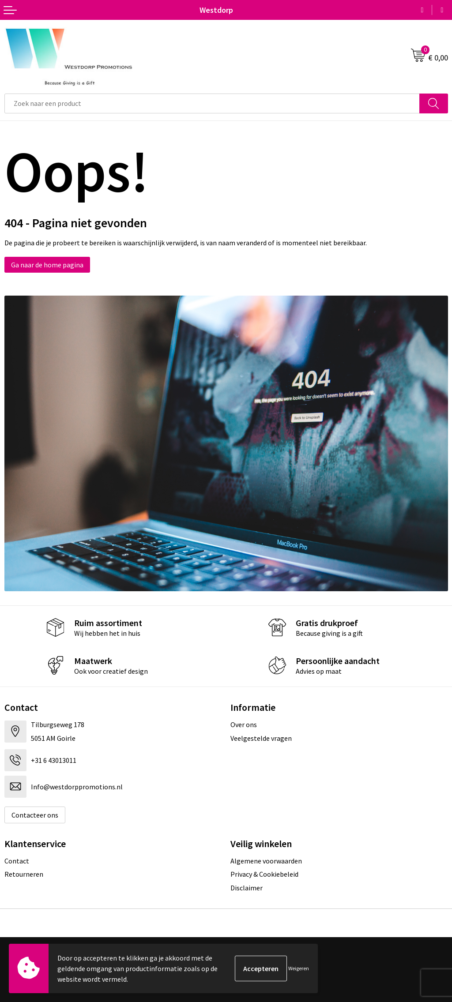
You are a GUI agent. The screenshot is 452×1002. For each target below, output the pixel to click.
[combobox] (212, 103)
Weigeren (298, 968)
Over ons (243, 724)
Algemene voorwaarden (266, 860)
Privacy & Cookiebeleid (264, 874)
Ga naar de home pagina (47, 264)
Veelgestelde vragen (261, 738)
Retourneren (23, 874)
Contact (16, 860)
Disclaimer (246, 887)
